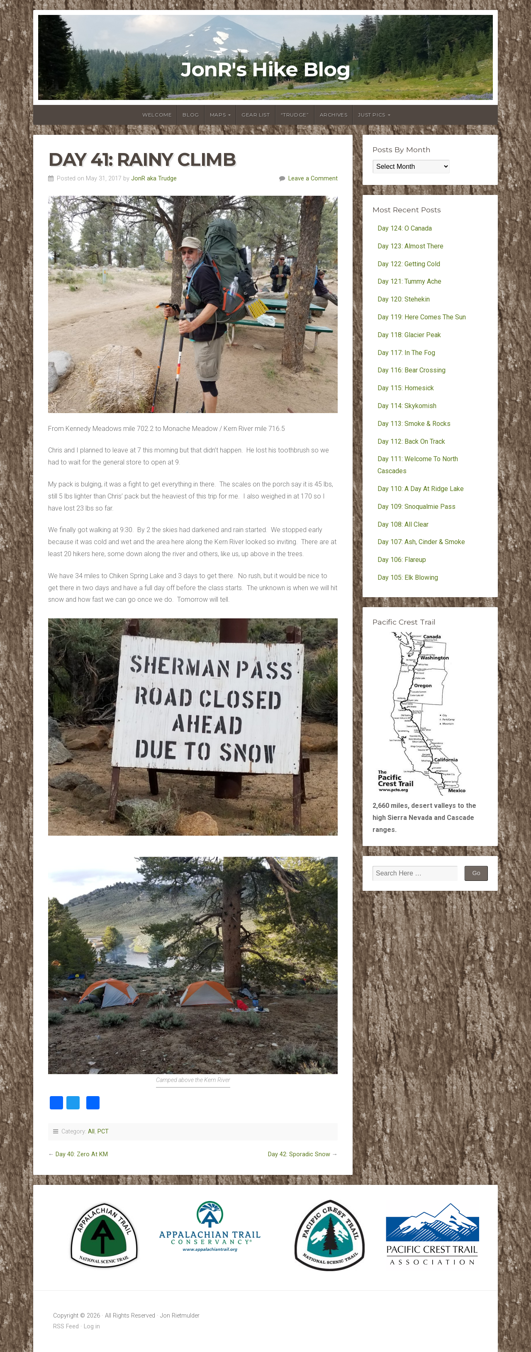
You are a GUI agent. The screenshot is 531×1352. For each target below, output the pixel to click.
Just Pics (371, 115)
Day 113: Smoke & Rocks (414, 424)
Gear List (255, 115)
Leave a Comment (313, 178)
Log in (92, 1326)
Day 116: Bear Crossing (412, 370)
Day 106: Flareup (402, 560)
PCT (103, 1131)
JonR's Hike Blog (266, 70)
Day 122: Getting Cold (409, 264)
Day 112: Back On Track (411, 441)
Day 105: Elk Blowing (408, 577)
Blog (191, 115)
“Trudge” (295, 115)
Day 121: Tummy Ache (409, 281)
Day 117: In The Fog (406, 353)
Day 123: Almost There (411, 246)
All (91, 1131)
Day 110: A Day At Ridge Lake (421, 489)
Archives (334, 115)
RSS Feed (66, 1326)
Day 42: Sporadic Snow (299, 1154)
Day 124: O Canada (405, 228)
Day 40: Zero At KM (82, 1154)
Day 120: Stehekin (404, 299)
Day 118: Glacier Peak (409, 335)
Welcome (157, 115)
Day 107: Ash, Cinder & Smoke (421, 542)
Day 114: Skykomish (407, 406)
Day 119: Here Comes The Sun (422, 317)
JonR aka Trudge (154, 178)
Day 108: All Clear (403, 524)
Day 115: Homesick (406, 388)
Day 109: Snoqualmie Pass (416, 507)
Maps (218, 115)
